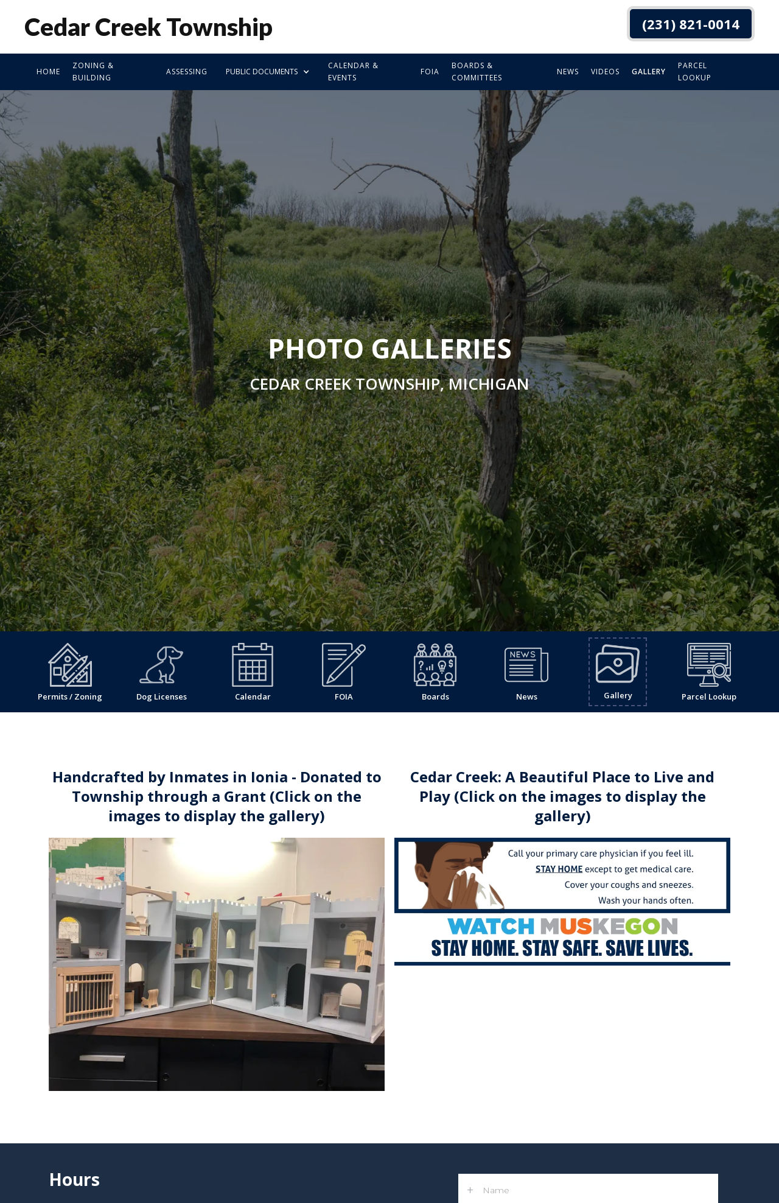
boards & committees (477, 71)
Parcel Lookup (694, 71)
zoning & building (93, 71)
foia (430, 71)
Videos (605, 71)
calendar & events (353, 71)
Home (48, 71)
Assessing (187, 71)
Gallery (649, 71)
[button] (268, 72)
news (568, 71)
